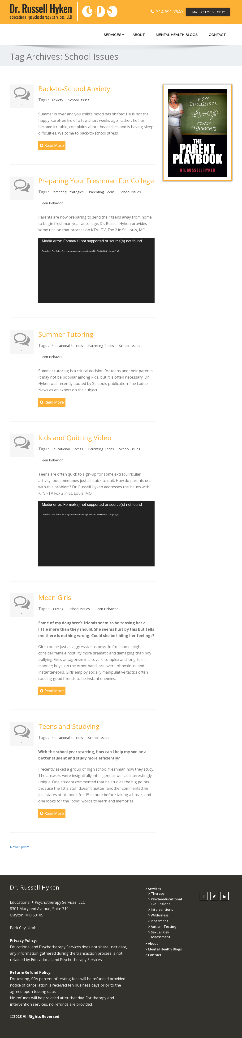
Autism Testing (163, 926)
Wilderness (160, 915)
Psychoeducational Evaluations (166, 901)
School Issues (78, 100)
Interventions (162, 909)
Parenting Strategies (68, 192)
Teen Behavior (51, 203)
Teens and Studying (68, 726)
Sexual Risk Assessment (160, 934)
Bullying (58, 609)
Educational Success (67, 345)
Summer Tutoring (65, 334)
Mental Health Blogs (177, 35)
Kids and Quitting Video (75, 437)
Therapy (158, 893)
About (139, 35)
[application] (96, 270)
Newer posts (21, 847)
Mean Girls (54, 597)
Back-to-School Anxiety (74, 88)
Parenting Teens (102, 192)
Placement (159, 921)
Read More (52, 145)
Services (114, 34)
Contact (217, 35)
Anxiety (57, 100)
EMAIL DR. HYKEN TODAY (208, 12)
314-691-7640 (169, 11)
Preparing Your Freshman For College (96, 180)
